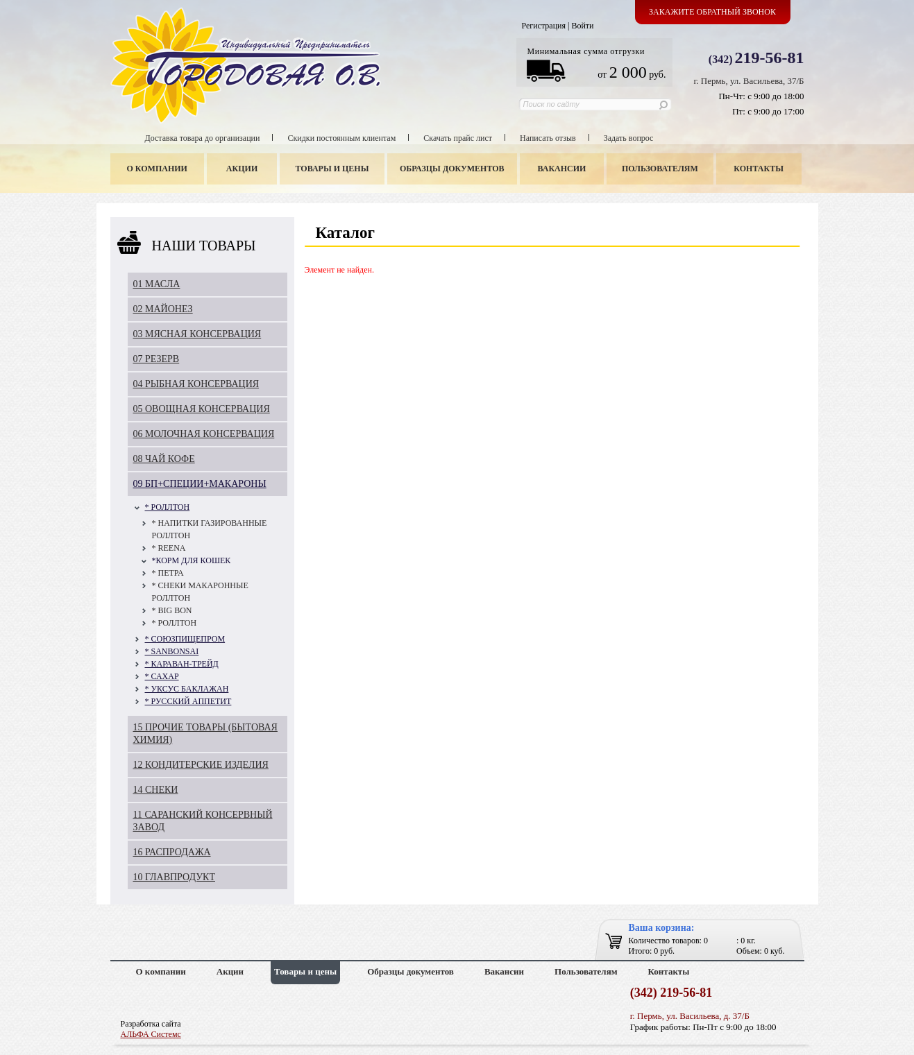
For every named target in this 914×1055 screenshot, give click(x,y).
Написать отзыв (548, 138)
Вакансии (561, 168)
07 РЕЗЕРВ (156, 359)
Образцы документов (452, 168)
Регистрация (543, 26)
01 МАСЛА (156, 284)
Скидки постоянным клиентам (341, 138)
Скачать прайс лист (457, 138)
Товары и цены (332, 168)
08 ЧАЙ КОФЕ (164, 459)
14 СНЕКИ (155, 789)
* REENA (169, 548)
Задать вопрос (629, 138)
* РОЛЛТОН (167, 507)
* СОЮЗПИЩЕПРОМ (185, 639)
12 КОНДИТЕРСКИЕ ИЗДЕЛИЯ (201, 765)
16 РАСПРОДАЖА (172, 852)
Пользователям (660, 168)
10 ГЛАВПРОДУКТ (174, 877)
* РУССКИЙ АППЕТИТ (188, 701)
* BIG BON (172, 610)
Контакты (759, 168)
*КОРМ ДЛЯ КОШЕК (191, 560)
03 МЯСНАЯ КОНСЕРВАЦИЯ (197, 334)
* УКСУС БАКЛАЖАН (187, 689)
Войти (582, 26)
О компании (157, 168)
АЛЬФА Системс (151, 1034)
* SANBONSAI (172, 651)
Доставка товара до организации (202, 138)
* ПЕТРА (168, 573)
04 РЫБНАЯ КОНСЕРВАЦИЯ (196, 384)
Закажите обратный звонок (712, 12)
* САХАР (162, 676)
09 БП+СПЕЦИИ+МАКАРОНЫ (199, 484)
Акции (241, 168)
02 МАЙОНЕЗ (163, 309)
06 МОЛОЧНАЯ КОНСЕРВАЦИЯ (204, 434)
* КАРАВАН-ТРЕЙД (182, 664)
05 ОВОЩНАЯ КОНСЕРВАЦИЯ (201, 409)
